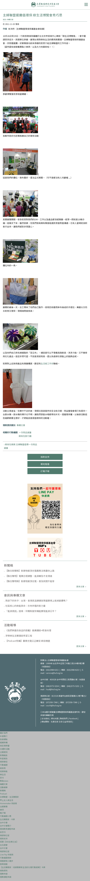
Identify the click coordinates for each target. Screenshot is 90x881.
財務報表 (4, 754)
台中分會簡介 (5, 824)
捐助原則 (4, 869)
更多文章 (80, 586)
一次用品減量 (25, 432)
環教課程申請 (5, 876)
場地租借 (45, 464)
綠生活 (3, 773)
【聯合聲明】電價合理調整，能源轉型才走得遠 (28, 575)
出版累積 (4, 805)
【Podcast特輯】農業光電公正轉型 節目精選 (27, 640)
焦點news (4, 780)
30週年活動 (5, 748)
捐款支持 (45, 456)
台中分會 (4, 821)
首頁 (4, 19)
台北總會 (4, 844)
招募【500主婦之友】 (9, 840)
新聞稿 (3, 789)
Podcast (3, 792)
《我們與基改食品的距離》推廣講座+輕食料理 (28, 630)
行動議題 (4, 764)
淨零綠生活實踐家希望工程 (18, 635)
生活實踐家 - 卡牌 (7, 818)
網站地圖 (54, 717)
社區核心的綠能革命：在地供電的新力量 (25, 605)
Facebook (73, 717)
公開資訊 (4, 751)
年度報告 (4, 757)
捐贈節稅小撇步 (6, 860)
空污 (2, 776)
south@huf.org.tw (54, 704)
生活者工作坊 (47, 363)
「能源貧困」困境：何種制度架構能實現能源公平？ (31, 611)
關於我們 (4, 732)
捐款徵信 (4, 760)
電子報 (3, 812)
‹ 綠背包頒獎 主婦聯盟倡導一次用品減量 (20, 446)
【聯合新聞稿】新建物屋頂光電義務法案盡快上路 (29, 570)
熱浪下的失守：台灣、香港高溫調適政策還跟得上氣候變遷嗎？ (36, 600)
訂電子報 (45, 471)
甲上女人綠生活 (6, 799)
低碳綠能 (4, 770)
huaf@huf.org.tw (53, 688)
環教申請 (4, 872)
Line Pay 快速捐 (6, 853)
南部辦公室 (4, 834)
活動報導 (4, 786)
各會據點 (4, 738)
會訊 (2, 808)
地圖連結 (46, 666)
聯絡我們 (64, 717)
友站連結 (45, 717)
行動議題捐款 (5, 856)
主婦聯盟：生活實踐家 (9, 796)
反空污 (3, 831)
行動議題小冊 (5, 815)
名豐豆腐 (54, 720)
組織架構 (4, 741)
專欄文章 (10, 19)
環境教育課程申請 (7, 828)
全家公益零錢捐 (65, 720)
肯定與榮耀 (4, 744)
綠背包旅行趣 (25, 435)
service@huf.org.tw (54, 673)
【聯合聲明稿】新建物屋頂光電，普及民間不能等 (29, 581)
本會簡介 (4, 735)
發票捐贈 (4, 863)
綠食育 (3, 767)
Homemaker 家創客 (8, 802)
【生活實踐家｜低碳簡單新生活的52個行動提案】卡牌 (22, 866)
